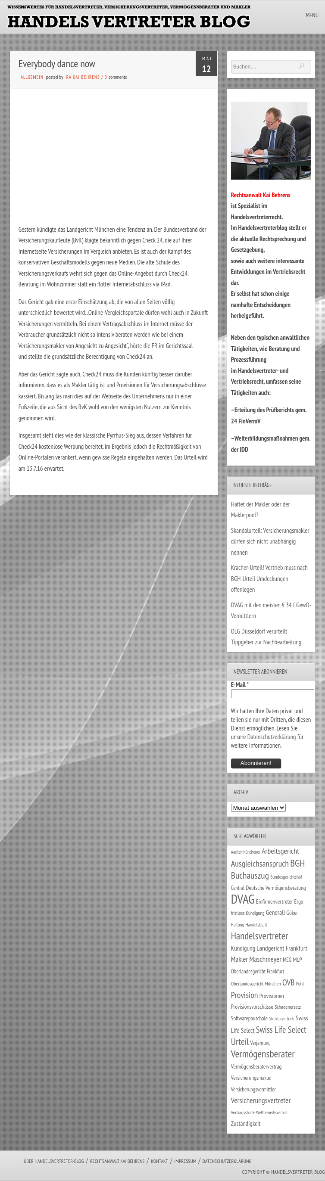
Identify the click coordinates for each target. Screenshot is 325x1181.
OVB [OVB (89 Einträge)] (288, 982)
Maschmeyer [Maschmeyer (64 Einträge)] (265, 959)
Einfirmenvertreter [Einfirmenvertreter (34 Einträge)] (274, 901)
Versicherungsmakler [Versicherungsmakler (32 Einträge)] (251, 1078)
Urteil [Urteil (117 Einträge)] (240, 1041)
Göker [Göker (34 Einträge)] (292, 913)
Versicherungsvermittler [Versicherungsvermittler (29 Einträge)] (253, 1089)
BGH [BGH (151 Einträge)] (297, 863)
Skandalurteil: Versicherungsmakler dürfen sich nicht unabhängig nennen (270, 541)
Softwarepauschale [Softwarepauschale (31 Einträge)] (249, 1018)
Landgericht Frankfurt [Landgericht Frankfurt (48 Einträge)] (281, 948)
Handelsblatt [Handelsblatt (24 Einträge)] (256, 924)
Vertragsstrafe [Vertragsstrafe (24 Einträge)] (243, 1112)
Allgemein (32, 77)
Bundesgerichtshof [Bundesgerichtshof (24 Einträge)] (286, 876)
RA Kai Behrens (83, 77)
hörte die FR (144, 346)
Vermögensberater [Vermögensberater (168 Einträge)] (263, 1053)
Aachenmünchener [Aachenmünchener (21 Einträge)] (245, 852)
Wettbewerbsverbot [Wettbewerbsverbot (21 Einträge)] (271, 1113)
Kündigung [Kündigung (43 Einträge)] (243, 948)
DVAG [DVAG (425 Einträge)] (243, 899)
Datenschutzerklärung (271, 737)
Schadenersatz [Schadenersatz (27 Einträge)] (288, 1007)
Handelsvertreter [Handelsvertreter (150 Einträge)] (259, 935)
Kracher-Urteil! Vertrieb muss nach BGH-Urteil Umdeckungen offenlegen (269, 578)
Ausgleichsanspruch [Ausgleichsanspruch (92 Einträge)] (260, 863)
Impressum (185, 1161)
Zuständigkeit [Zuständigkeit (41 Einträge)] (246, 1123)
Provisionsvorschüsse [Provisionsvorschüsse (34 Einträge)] (252, 1006)
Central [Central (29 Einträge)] (237, 888)
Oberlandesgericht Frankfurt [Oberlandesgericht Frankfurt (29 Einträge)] (257, 971)
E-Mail (240, 685)
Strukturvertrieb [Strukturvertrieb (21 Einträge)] (281, 1019)
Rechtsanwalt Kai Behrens (117, 1161)
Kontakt (159, 1161)
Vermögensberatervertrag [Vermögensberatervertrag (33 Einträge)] (256, 1066)
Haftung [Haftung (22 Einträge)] (237, 925)
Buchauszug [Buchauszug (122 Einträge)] (250, 875)
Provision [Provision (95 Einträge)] (244, 994)
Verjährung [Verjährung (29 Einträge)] (260, 1043)
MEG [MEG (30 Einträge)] (287, 959)
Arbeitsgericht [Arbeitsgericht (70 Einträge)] (280, 851)
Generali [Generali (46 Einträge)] (275, 912)
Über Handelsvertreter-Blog (54, 1161)
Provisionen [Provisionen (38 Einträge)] (271, 995)
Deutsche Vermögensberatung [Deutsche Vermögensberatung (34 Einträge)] (276, 888)
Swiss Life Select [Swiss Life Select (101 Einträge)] (281, 1029)
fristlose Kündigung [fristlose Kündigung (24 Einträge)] (248, 913)
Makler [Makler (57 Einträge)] (239, 959)
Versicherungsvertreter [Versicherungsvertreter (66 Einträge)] (261, 1100)
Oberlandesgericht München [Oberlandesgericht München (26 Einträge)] (256, 983)
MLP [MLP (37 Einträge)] (297, 959)
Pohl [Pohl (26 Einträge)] (300, 983)
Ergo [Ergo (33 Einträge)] (298, 901)
